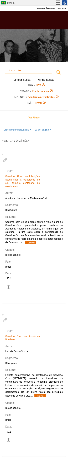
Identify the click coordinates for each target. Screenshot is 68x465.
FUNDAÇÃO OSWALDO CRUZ (51, 8)
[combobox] (33, 72)
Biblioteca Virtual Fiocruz (29, 21)
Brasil (10, 2)
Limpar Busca (22, 79)
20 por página (43, 129)
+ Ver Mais (30, 243)
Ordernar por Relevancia (17, 129)
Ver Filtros (34, 117)
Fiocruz (10, 8)
